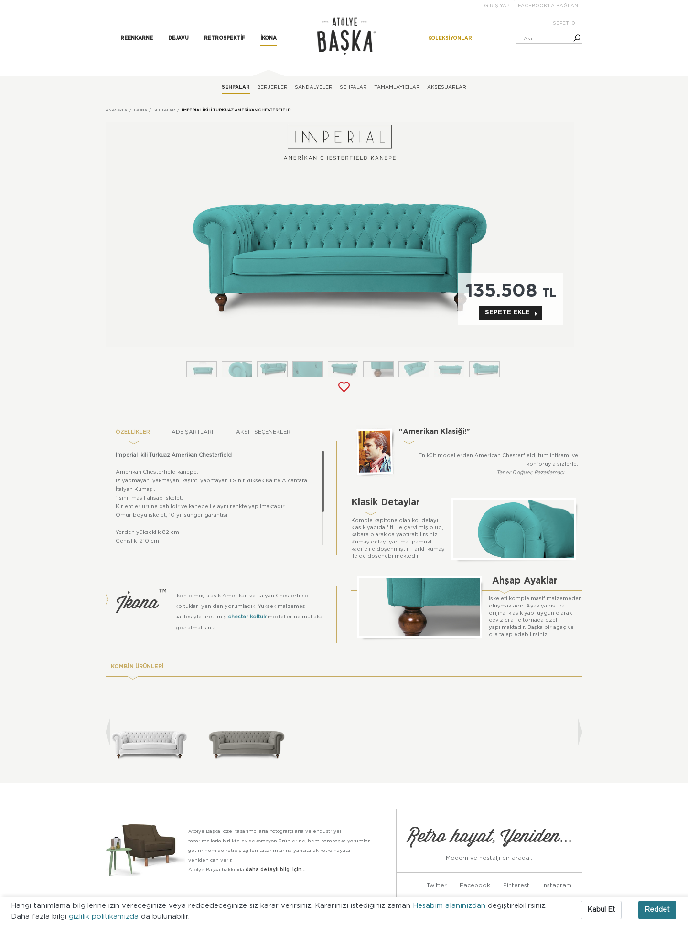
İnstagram (556, 885)
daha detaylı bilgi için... (276, 869)
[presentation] (108, 732)
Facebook (475, 885)
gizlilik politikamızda (105, 916)
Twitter (437, 885)
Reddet (657, 909)
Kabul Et (601, 909)
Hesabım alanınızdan (450, 905)
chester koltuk (247, 616)
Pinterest (516, 885)
